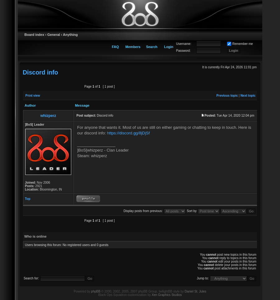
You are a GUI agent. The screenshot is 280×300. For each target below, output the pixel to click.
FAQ (115, 47)
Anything (70, 34)
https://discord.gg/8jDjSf (128, 133)
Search (151, 47)
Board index (34, 34)
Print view (33, 95)
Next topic (247, 95)
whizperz (48, 116)
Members (132, 47)
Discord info (40, 72)
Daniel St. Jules (195, 291)
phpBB (95, 291)
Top (27, 199)
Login (168, 47)
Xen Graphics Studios (167, 295)
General (53, 34)
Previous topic (227, 95)
